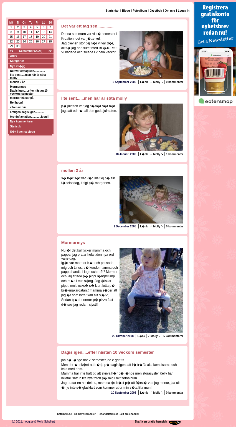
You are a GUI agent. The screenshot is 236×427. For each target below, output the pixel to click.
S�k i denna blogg (22, 131)
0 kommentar (174, 82)
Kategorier (17, 60)
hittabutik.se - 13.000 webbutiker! (77, 414)
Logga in (183, 10)
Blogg (126, 10)
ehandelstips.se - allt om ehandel (119, 414)
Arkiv (13, 55)
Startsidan (112, 10)
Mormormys (18, 86)
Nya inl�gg (17, 66)
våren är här (18, 107)
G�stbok (156, 10)
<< (11, 50)
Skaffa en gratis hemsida (151, 421)
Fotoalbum (140, 10)
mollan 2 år (17, 82)
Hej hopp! (16, 102)
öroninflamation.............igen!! (29, 116)
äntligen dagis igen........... (27, 112)
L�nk (144, 82)
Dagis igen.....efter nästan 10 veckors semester (28, 92)
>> (50, 50)
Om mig (170, 10)
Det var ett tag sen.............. (27, 70)
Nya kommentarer (21, 121)
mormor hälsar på (21, 97)
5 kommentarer (173, 336)
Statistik (15, 126)
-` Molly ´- (157, 82)
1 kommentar (174, 154)
